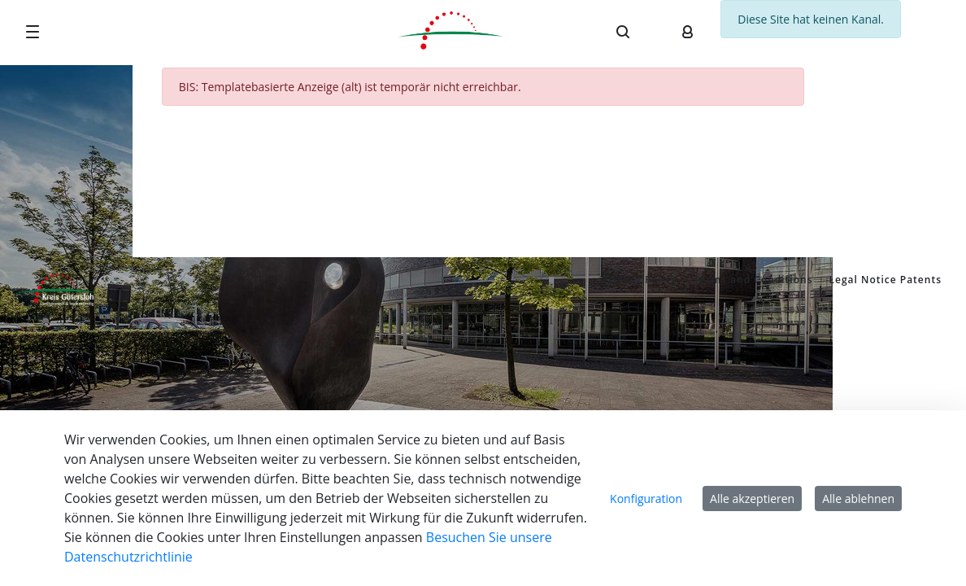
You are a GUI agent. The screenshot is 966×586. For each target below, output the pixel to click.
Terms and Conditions (753, 279)
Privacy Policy (639, 279)
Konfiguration (646, 498)
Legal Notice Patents (885, 279)
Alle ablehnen (858, 498)
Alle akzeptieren (752, 498)
